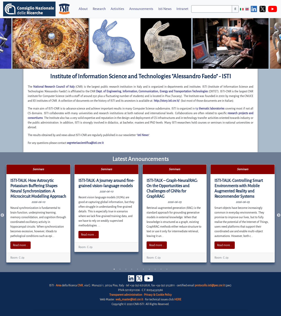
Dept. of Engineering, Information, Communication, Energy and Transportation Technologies (152, 91)
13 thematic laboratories (209, 108)
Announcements (141, 9)
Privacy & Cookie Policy (158, 294)
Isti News (165, 9)
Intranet (182, 9)
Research (99, 9)
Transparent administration (125, 294)
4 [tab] (132, 269)
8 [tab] (155, 269)
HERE (177, 299)
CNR (80, 285)
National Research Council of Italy (54, 86)
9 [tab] (161, 269)
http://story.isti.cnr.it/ (167, 100)
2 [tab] (120, 269)
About (83, 9)
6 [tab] (143, 269)
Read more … (20, 245)
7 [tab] (149, 269)
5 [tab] (138, 269)
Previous (2, 215)
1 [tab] (114, 269)
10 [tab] (167, 269)
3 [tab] (126, 269)
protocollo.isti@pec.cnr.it (210, 285)
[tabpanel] (38, 213)
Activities (117, 9)
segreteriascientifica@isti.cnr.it (85, 142)
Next (279, 215)
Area (58, 285)
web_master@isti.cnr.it (129, 299)
